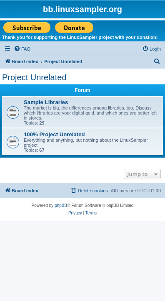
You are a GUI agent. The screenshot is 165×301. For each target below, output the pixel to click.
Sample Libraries (46, 102)
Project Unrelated (34, 77)
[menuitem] (22, 49)
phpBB (61, 205)
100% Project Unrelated (54, 134)
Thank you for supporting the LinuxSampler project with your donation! (80, 37)
